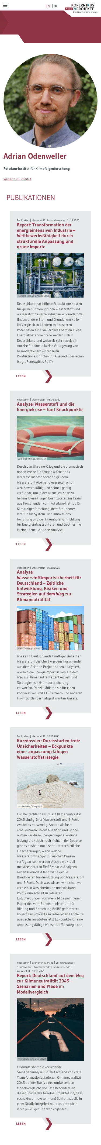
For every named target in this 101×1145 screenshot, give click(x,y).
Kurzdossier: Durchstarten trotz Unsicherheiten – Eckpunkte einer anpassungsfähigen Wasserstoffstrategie (48, 749)
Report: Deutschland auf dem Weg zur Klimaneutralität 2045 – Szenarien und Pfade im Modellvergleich (50, 984)
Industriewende (56, 220)
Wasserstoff (38, 220)
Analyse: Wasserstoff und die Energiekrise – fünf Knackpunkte (49, 406)
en (48, 6)
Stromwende (24, 967)
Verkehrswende (65, 962)
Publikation (23, 220)
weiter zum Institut (18, 179)
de (56, 6)
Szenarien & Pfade (42, 962)
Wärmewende (42, 967)
